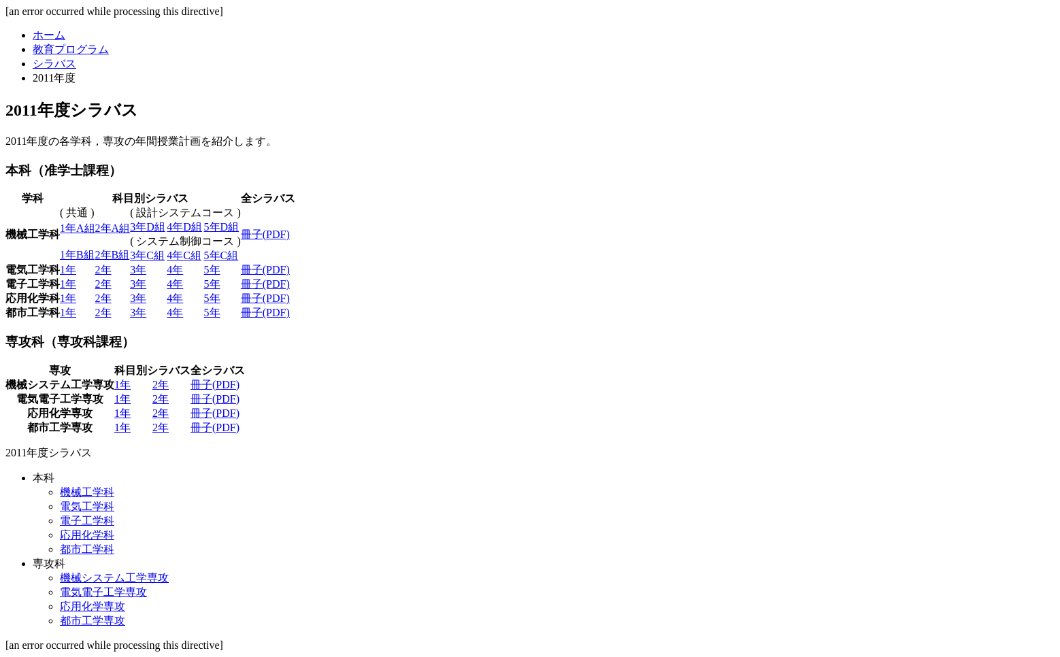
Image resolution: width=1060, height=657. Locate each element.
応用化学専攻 (92, 606)
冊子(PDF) (265, 234)
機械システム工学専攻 (114, 578)
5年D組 (221, 227)
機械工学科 (87, 492)
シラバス (54, 63)
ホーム (49, 35)
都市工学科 (87, 549)
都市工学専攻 (92, 620)
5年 (212, 269)
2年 (103, 269)
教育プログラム (71, 49)
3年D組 (147, 227)
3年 (138, 269)
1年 (68, 269)
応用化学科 (87, 535)
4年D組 (184, 227)
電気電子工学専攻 (103, 592)
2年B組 (112, 254)
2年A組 (113, 228)
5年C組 (221, 255)
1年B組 (77, 254)
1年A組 (77, 228)
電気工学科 (87, 506)
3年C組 (147, 255)
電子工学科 (87, 520)
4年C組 (184, 255)
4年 (175, 269)
